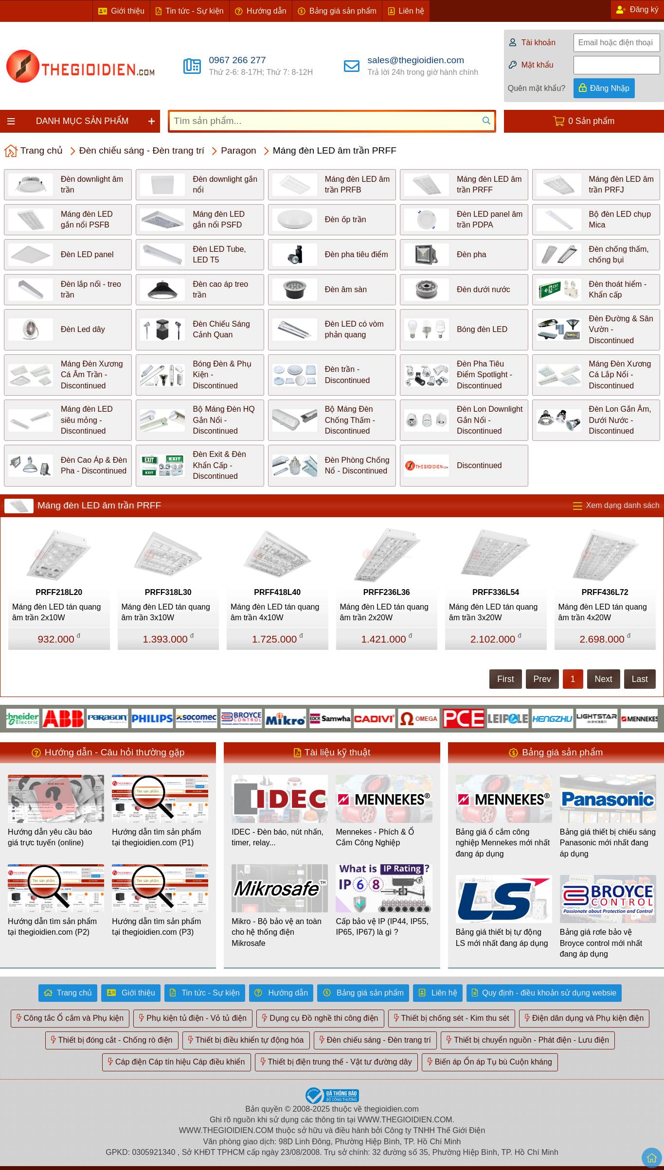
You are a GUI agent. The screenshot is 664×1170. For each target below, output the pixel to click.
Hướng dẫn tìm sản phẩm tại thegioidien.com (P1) (156, 837)
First (505, 679)
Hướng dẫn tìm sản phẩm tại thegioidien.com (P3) (156, 926)
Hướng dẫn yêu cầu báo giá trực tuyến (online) (50, 837)
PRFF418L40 (277, 592)
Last (640, 679)
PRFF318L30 (168, 592)
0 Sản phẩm (591, 121)
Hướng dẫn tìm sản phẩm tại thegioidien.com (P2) (52, 926)
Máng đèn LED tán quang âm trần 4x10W (275, 612)
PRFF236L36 (386, 592)
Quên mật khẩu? (537, 88)
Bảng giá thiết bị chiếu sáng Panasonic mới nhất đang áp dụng (608, 843)
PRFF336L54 (495, 592)
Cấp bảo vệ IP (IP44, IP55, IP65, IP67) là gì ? (382, 926)
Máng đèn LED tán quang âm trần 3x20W (493, 612)
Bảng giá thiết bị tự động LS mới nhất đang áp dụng (502, 937)
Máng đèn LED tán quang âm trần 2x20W (384, 612)
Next (603, 679)
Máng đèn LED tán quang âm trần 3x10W (166, 612)
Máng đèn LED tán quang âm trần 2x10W (56, 612)
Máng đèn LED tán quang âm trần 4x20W (602, 612)
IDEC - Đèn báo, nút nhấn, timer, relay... (277, 837)
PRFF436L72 (605, 592)
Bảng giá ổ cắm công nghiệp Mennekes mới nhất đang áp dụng (503, 843)
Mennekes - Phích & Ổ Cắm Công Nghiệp (375, 837)
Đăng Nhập (609, 88)
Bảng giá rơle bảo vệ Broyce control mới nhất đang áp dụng (601, 943)
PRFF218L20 (59, 592)
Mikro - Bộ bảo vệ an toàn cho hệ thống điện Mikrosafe (277, 932)
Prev (542, 679)
